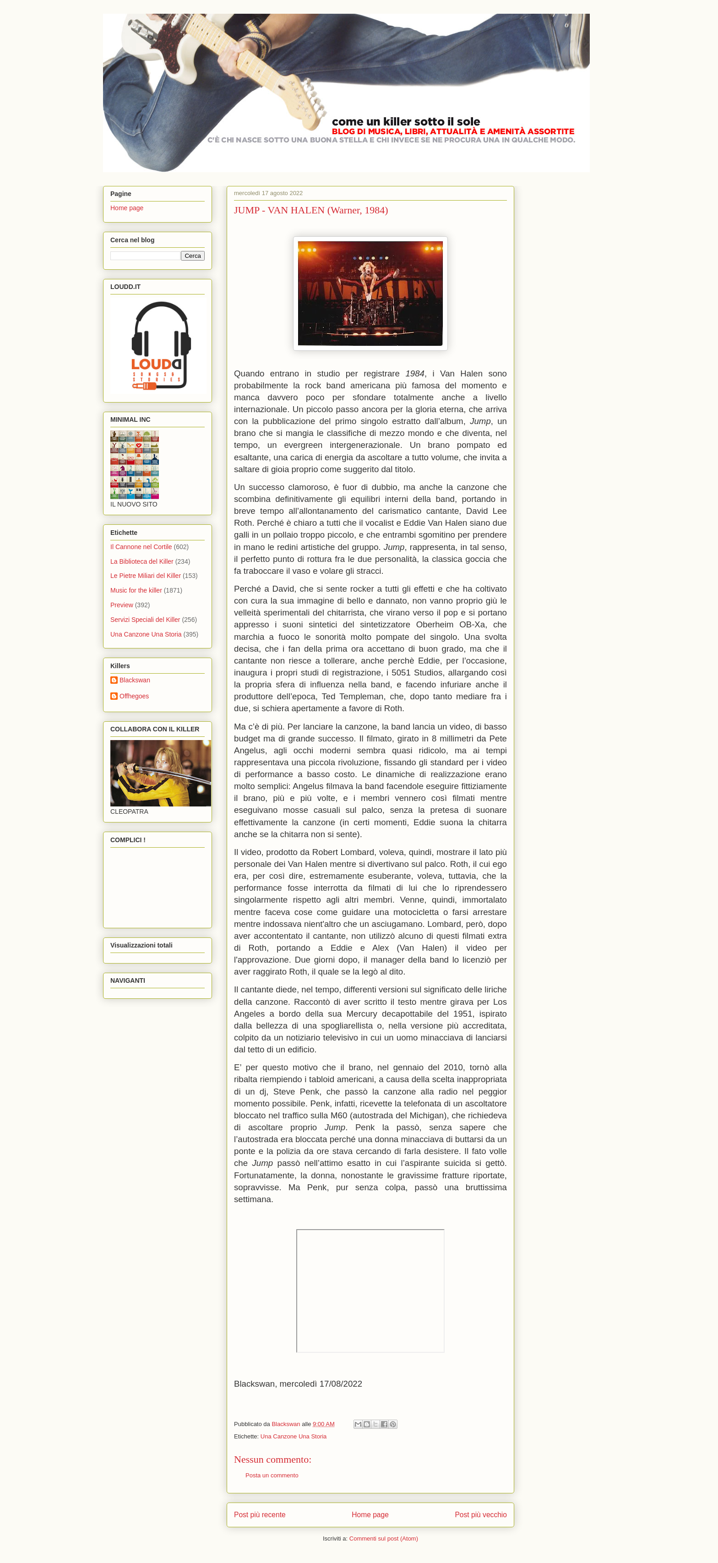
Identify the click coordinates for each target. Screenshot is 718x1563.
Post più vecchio (481, 1515)
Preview (121, 605)
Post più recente (260, 1515)
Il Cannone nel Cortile (141, 546)
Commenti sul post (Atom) (383, 1538)
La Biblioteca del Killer (142, 561)
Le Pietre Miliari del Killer (145, 575)
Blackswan (135, 680)
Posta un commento (272, 1475)
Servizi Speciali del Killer (145, 619)
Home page (370, 1515)
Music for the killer (136, 590)
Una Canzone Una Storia (294, 1436)
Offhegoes (134, 696)
